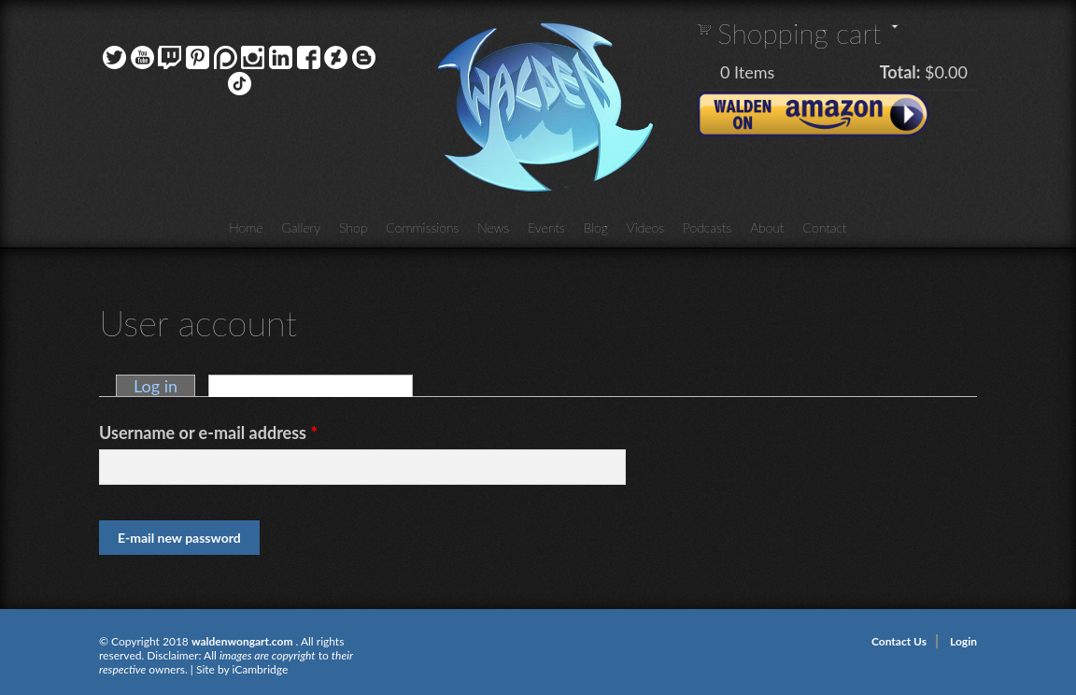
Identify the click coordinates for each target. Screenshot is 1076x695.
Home (245, 227)
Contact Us (899, 641)
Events (546, 227)
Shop (353, 227)
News (493, 227)
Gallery (301, 227)
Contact (825, 227)
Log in (155, 386)
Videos (645, 227)
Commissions (422, 227)
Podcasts (707, 227)
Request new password (320, 386)
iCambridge (260, 669)
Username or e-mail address (208, 432)
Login (963, 641)
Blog (596, 227)
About (767, 227)
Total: (900, 72)
